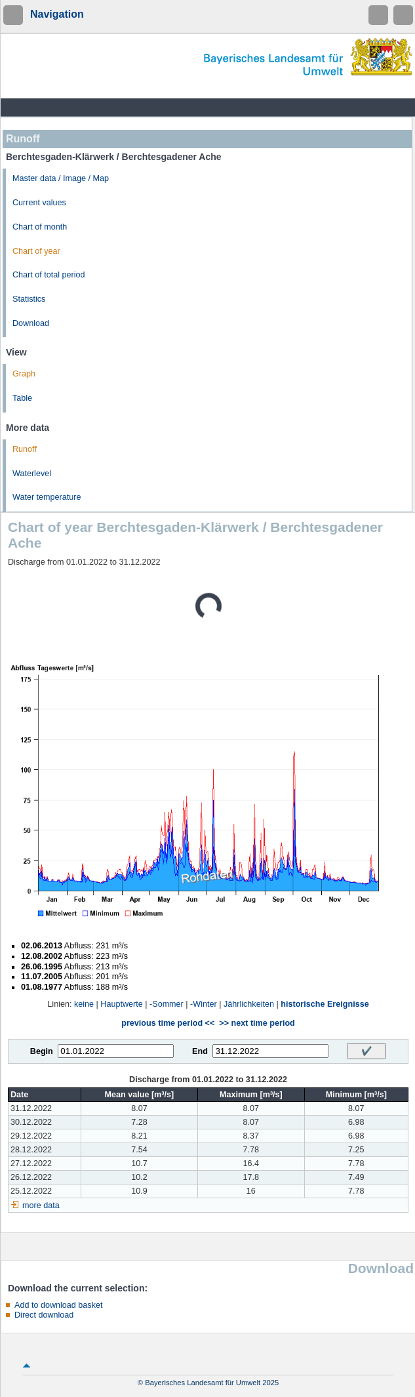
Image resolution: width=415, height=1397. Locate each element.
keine (84, 1004)
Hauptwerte (121, 1004)
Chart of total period (48, 274)
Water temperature (46, 497)
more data (41, 1205)
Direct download (43, 1315)
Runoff (24, 449)
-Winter (203, 1004)
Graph (23, 373)
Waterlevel (31, 473)
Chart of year (36, 251)
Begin (41, 1051)
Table (22, 398)
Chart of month (39, 227)
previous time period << (167, 1023)
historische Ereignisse (324, 1004)
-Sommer (166, 1004)
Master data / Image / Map (60, 178)
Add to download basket (58, 1305)
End (200, 1051)
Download (30, 323)
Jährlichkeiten (249, 1004)
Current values (39, 202)
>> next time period (256, 1023)
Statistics (28, 299)
